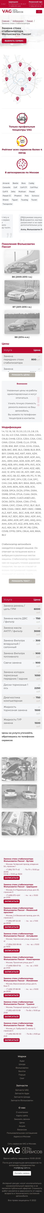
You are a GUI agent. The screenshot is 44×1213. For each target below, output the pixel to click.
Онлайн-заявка (22, 1173)
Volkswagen (18, 21)
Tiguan (15, 200)
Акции (22, 1126)
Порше (22, 1075)
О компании (22, 1112)
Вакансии (22, 1130)
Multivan (22, 192)
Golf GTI (23, 187)
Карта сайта (22, 1116)
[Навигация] (39, 11)
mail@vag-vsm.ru (22, 1168)
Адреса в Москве (22, 1136)
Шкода (22, 1064)
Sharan (6, 200)
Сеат (22, 1078)
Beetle (15, 183)
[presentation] (1, 4)
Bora (23, 183)
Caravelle (6, 187)
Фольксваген (22, 1068)
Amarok (6, 183)
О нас (22, 1107)
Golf (15, 187)
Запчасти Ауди (22, 1093)
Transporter (7, 204)
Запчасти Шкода (22, 1097)
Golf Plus (34, 187)
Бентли (21, 1071)
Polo (27, 196)
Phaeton (18, 196)
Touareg (24, 200)
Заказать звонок (22, 1119)
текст (22, 581)
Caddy (31, 183)
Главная (6, 21)
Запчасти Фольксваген (22, 1100)
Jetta (13, 192)
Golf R (5, 192)
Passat (30, 21)
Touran (34, 200)
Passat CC (7, 196)
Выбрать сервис (14, 41)
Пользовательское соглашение (22, 1133)
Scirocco (35, 196)
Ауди (22, 1061)
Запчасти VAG (22, 1090)
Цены (22, 1122)
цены (22, 375)
